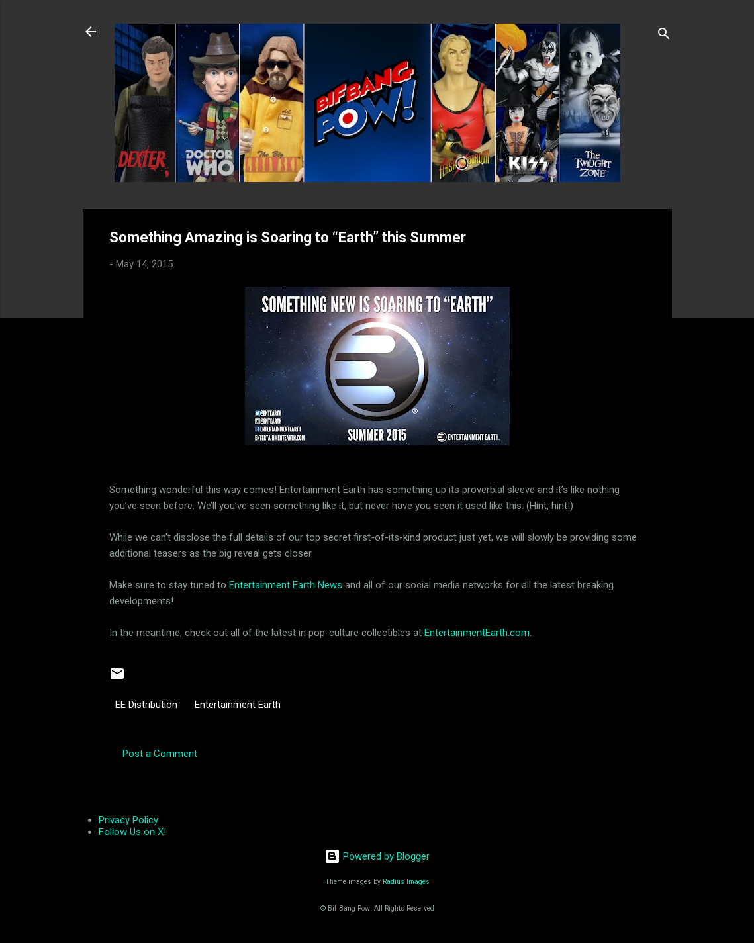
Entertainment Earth (238, 705)
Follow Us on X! (132, 832)
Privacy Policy (128, 820)
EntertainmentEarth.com (477, 633)
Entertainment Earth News (285, 585)
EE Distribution (146, 705)
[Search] (664, 36)
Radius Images (406, 881)
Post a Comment (159, 754)
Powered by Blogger (377, 856)
